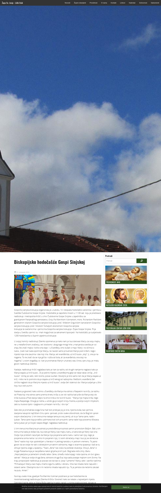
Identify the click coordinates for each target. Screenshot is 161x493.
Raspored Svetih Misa (115, 351)
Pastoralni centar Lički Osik (118, 328)
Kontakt (113, 3)
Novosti (67, 3)
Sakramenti (155, 3)
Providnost (93, 3)
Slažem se (126, 487)
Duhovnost (143, 3)
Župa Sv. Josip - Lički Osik (12, 2)
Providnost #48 (113, 282)
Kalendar (132, 3)
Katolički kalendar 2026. (116, 305)
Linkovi (122, 3)
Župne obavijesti (80, 3)
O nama (104, 3)
